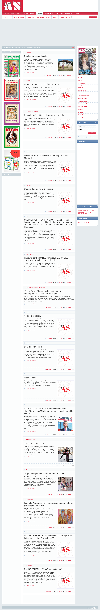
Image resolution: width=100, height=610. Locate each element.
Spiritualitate (40, 17)
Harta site (90, 607)
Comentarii (70, 75)
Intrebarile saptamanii (32, 111)
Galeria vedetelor (30, 532)
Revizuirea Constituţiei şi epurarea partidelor (44, 115)
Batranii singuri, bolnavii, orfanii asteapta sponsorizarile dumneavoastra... (87, 212)
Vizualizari (51, 75)
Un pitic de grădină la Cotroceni (38, 189)
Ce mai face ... (30, 565)
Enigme (48, 17)
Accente (28, 151)
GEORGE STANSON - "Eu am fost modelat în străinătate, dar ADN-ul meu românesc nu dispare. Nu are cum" (48, 411)
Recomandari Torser (83, 222)
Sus (95, 607)
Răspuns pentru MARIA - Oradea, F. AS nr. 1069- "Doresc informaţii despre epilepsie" (46, 259)
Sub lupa (28, 185)
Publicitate (59, 13)
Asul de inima (8, 17)
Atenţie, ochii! (30, 378)
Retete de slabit (30, 312)
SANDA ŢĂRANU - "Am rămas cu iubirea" (43, 569)
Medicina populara (65, 17)
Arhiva (40, 13)
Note (61, 75)
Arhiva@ (17, 47)
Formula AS (9, 47)
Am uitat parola (92, 137)
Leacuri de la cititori (33, 347)
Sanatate (55, 17)
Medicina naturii (31, 17)
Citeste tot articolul (31, 72)
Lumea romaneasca (19, 17)
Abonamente (49, 13)
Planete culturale (30, 439)
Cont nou (82, 137)
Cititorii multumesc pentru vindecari (36, 287)
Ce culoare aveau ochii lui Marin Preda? (42, 84)
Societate (28, 52)
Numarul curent (29, 13)
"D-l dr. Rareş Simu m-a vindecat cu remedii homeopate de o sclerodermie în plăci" (44, 292)
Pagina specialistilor (31, 254)
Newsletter (68, 13)
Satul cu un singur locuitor (36, 56)
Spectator (28, 216)
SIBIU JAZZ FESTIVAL (34, 443)
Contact (77, 13)
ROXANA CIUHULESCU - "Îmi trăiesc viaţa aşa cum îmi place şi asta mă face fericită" (48, 537)
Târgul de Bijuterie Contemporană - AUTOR (44, 473)
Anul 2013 (25, 47)
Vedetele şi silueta (32, 316)
